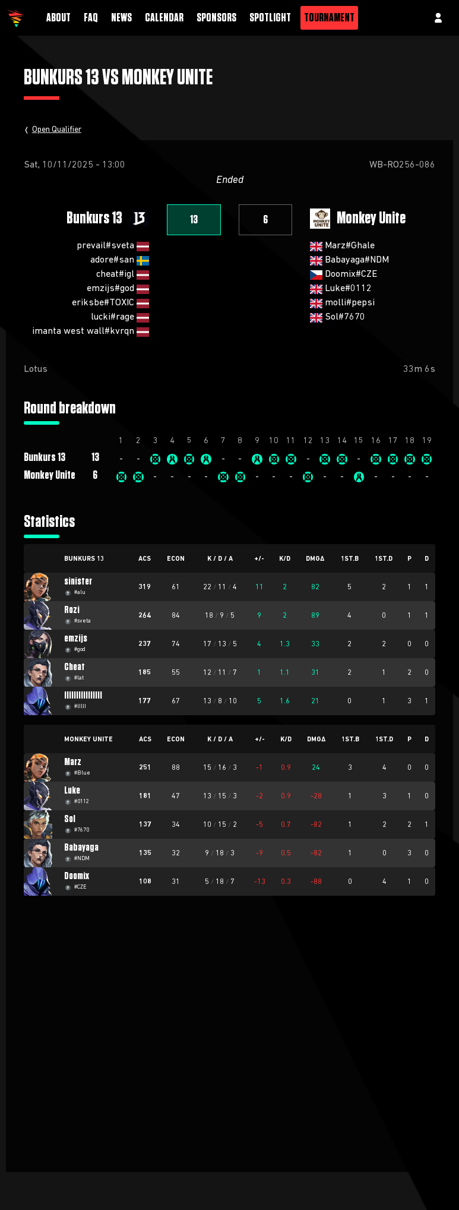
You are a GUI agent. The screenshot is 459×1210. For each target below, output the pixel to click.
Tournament (329, 18)
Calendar (164, 18)
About (58, 18)
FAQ (91, 18)
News (121, 18)
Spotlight (270, 18)
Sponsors (216, 18)
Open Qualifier (56, 129)
